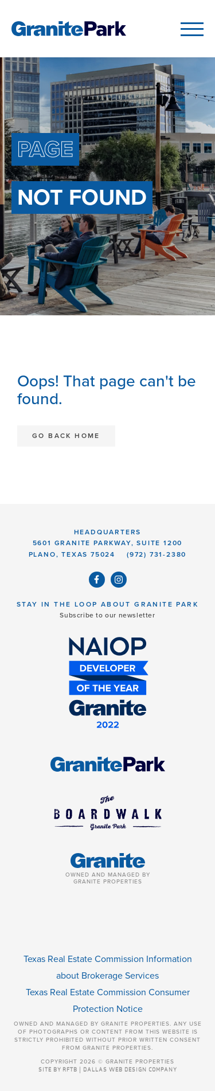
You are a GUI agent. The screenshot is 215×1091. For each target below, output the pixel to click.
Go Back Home (66, 436)
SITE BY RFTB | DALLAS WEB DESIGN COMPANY (107, 1070)
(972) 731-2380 (156, 554)
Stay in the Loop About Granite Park (107, 604)
